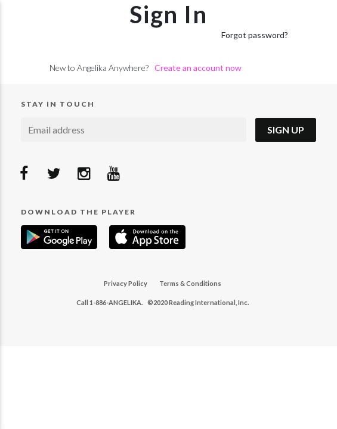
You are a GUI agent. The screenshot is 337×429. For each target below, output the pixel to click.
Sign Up (285, 129)
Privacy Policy (125, 283)
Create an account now (198, 68)
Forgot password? (254, 35)
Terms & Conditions (190, 283)
